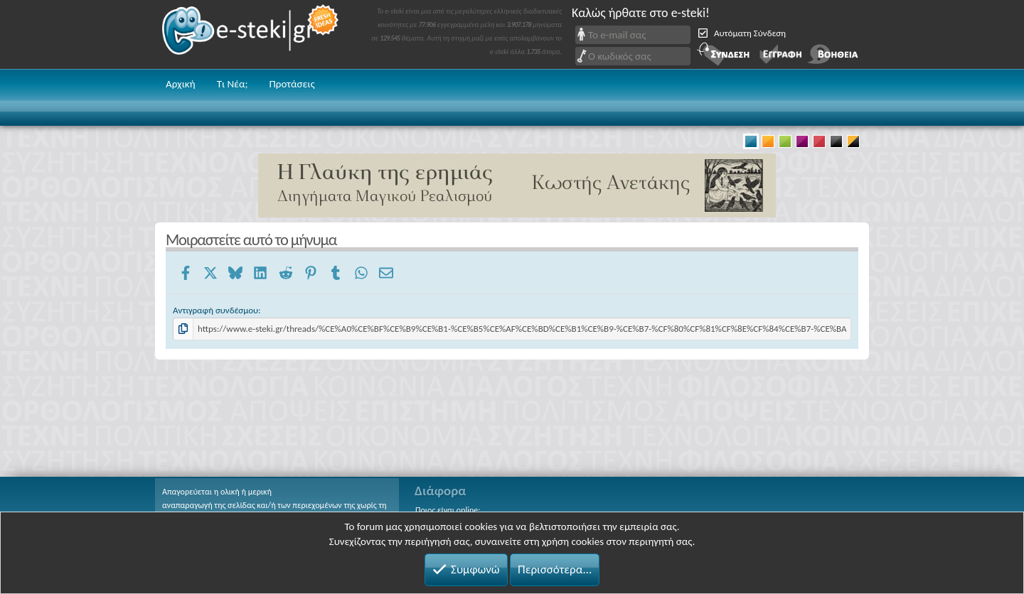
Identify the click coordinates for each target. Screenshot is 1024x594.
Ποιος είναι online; (447, 510)
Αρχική (181, 83)
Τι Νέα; (232, 83)
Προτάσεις (291, 83)
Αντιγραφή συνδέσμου (215, 310)
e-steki (251, 34)
